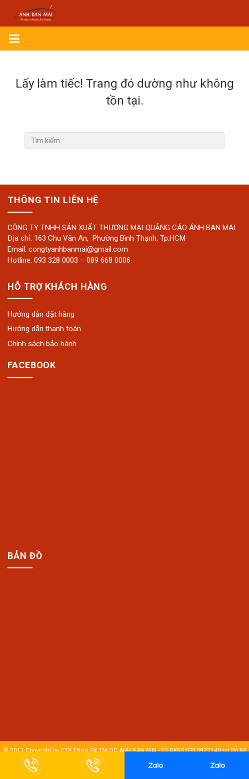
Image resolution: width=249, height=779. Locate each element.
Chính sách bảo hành (42, 343)
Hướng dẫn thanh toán (44, 328)
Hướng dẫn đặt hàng (41, 314)
